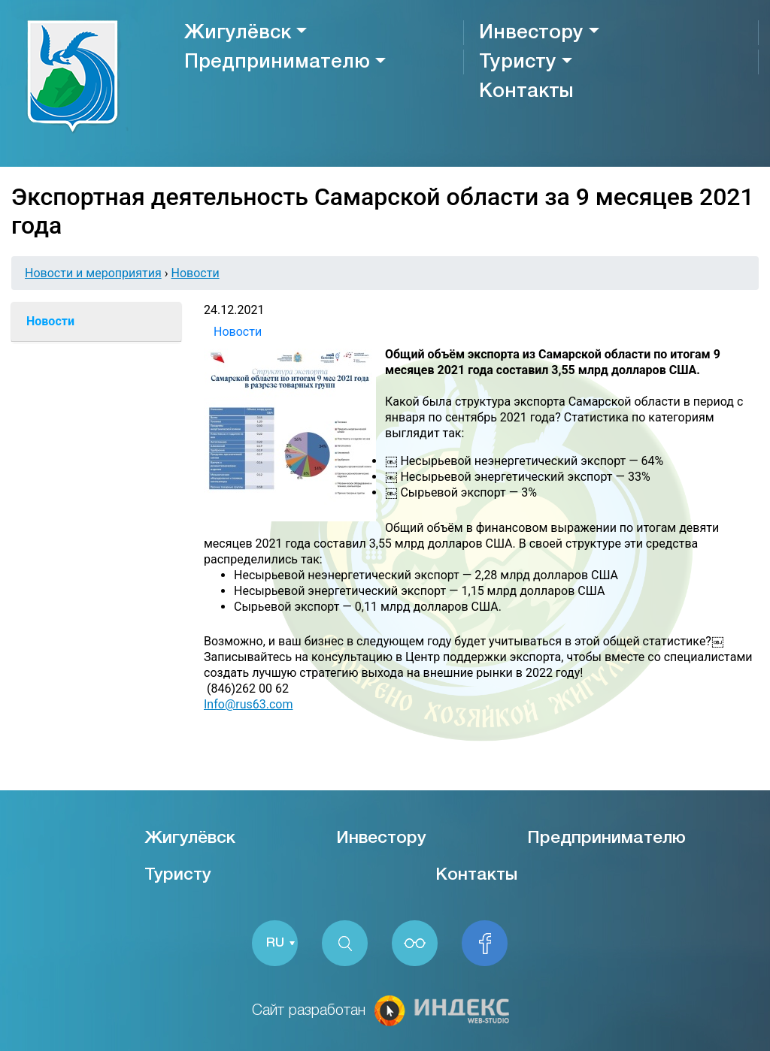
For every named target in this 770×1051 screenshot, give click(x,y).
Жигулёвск (237, 33)
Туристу (517, 62)
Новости (195, 273)
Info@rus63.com (248, 704)
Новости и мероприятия (93, 273)
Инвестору (531, 33)
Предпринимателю (277, 62)
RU (275, 943)
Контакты (526, 92)
